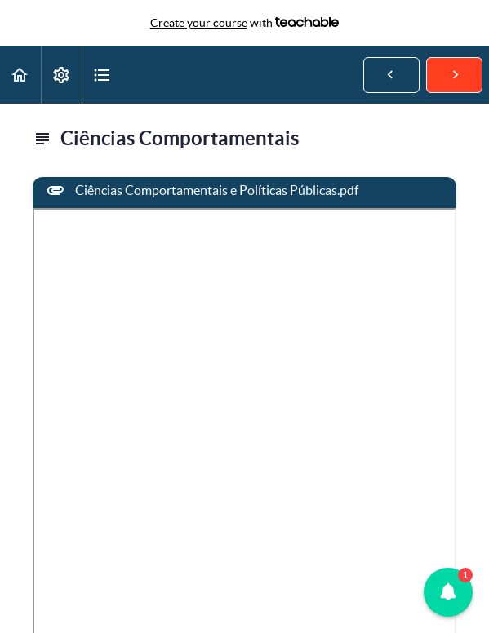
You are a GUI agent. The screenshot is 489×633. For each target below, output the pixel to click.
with (245, 23)
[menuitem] (61, 75)
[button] (20, 75)
